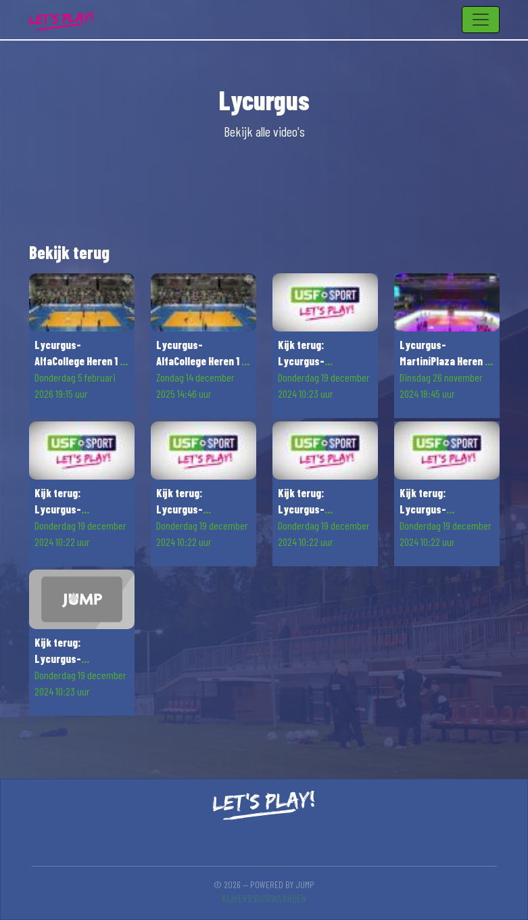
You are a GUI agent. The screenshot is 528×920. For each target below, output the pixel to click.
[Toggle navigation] (481, 19)
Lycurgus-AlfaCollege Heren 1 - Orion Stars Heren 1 (79, 361)
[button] (82, 345)
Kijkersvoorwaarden (264, 898)
